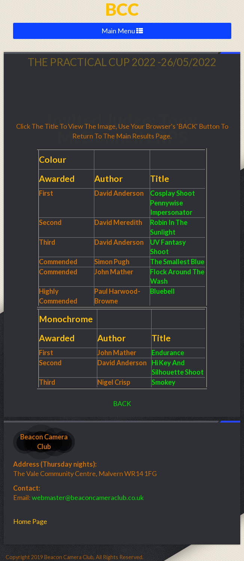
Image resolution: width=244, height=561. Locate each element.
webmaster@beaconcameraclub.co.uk (88, 497)
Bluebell (162, 291)
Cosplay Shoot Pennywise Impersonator (172, 202)
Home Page (30, 521)
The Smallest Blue (177, 261)
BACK (122, 403)
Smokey (164, 382)
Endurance (168, 352)
